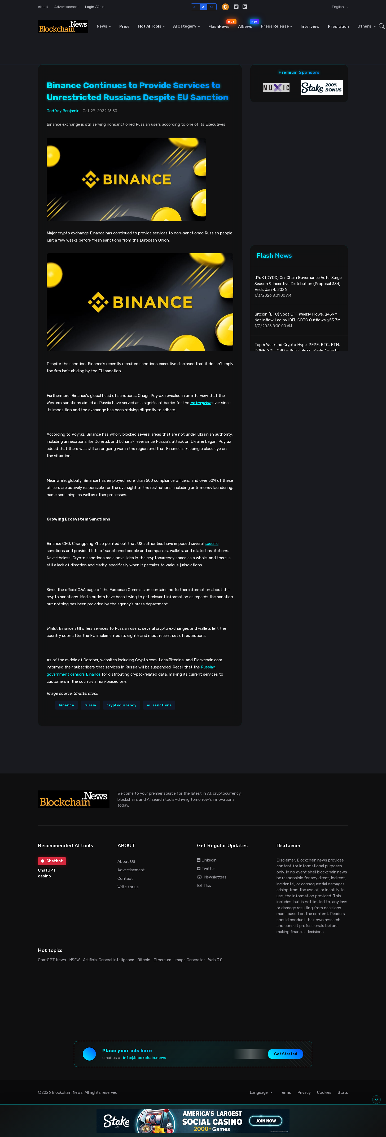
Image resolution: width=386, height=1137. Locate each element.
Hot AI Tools (149, 26)
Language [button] (259, 1092)
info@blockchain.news (144, 1058)
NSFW (74, 959)
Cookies (324, 1092)
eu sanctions (159, 705)
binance (66, 705)
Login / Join (94, 7)
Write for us (128, 887)
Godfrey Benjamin (63, 110)
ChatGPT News (52, 959)
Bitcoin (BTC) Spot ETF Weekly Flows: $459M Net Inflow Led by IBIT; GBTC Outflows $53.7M (297, 317)
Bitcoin (143, 959)
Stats (343, 1092)
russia (90, 705)
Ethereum (162, 959)
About (43, 7)
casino (44, 876)
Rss (204, 885)
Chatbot (52, 861)
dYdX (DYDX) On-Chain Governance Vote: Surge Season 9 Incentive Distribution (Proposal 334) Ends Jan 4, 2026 (298, 283)
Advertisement (66, 7)
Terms (285, 1092)
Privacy (304, 1092)
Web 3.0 (215, 959)
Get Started (285, 1054)
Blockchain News (67, 1092)
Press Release (275, 26)
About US (126, 861)
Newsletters (211, 877)
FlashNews (221, 24)
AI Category (184, 26)
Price (124, 26)
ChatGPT (47, 870)
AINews (247, 24)
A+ (212, 6)
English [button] (338, 7)
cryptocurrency (121, 705)
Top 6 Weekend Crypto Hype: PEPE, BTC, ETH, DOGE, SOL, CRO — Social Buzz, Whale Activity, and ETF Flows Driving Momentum (297, 350)
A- (195, 6)
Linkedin (207, 860)
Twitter (206, 868)
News (102, 26)
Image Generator (189, 959)
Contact (125, 878)
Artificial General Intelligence (108, 959)
